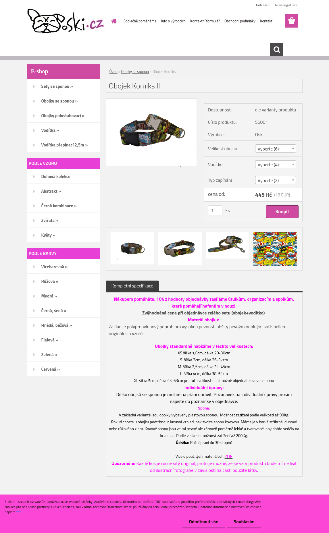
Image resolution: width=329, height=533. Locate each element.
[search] (276, 49)
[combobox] (275, 148)
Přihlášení (263, 5)
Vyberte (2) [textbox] (268, 180)
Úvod (113, 71)
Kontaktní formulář (205, 21)
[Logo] (66, 21)
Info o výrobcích (173, 21)
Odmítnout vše (202, 521)
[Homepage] (113, 21)
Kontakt (266, 21)
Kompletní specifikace (132, 285)
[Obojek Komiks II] (151, 101)
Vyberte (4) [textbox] (268, 164)
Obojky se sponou (135, 71)
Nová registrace (286, 5)
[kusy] (215, 210)
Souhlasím (243, 521)
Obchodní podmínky (239, 21)
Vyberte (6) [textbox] (268, 148)
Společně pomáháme (140, 21)
